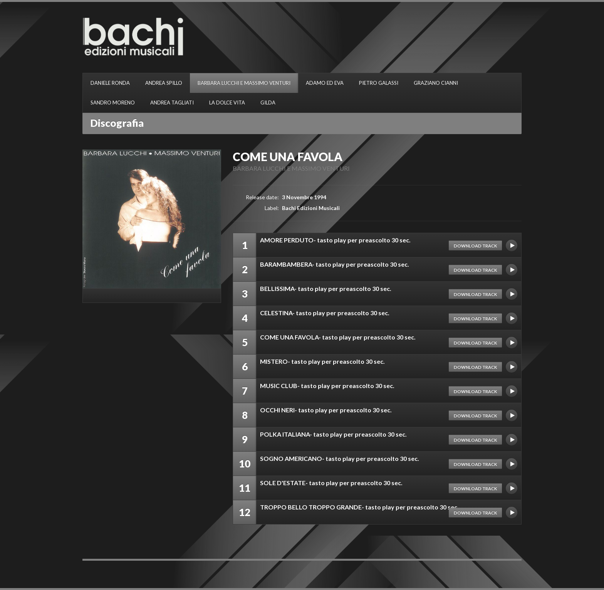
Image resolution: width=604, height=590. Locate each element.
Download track (475, 245)
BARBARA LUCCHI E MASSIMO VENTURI (244, 83)
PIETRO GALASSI (378, 83)
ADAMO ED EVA (325, 83)
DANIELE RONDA (110, 83)
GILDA (267, 102)
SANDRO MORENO (113, 102)
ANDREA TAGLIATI (172, 102)
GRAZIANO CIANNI (436, 83)
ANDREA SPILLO (163, 83)
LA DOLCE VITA (227, 102)
